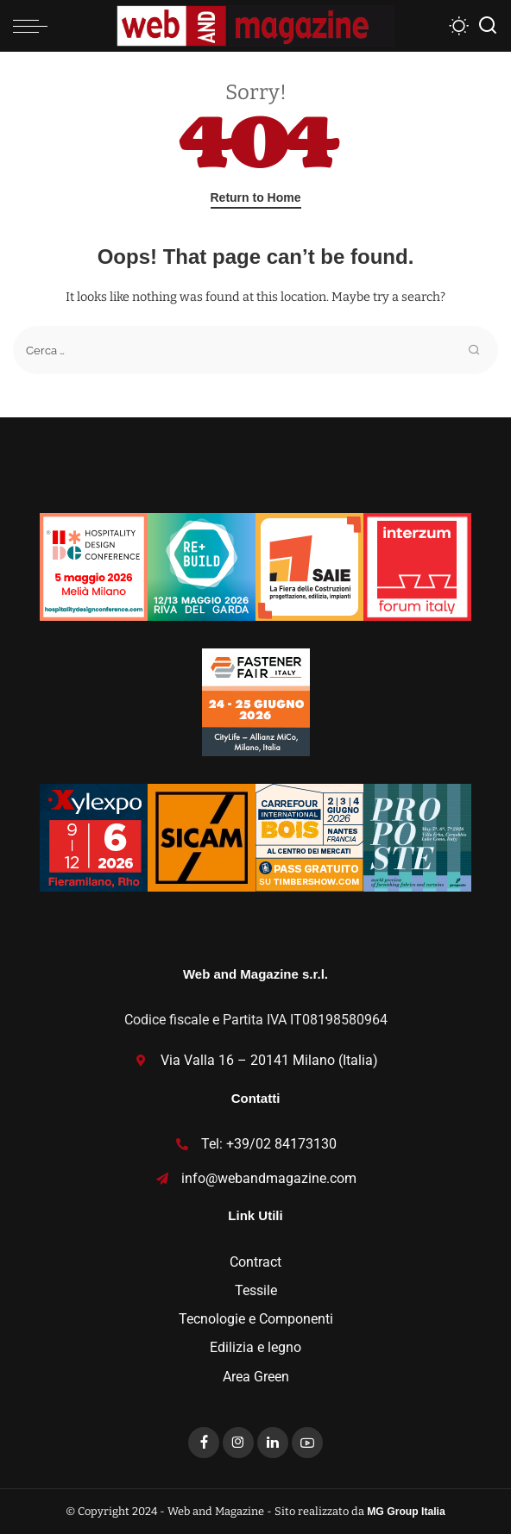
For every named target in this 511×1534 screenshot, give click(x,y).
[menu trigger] (34, 26)
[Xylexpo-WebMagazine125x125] (94, 836)
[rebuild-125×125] (202, 565)
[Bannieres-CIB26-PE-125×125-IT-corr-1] (309, 836)
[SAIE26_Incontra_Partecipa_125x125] (309, 565)
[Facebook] (203, 1442)
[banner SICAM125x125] (202, 836)
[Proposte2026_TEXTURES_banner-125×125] (417, 836)
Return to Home (256, 197)
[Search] (487, 26)
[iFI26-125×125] (417, 565)
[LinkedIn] (272, 1442)
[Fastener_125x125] (256, 700)
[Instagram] (238, 1442)
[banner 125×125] (94, 565)
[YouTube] (307, 1442)
